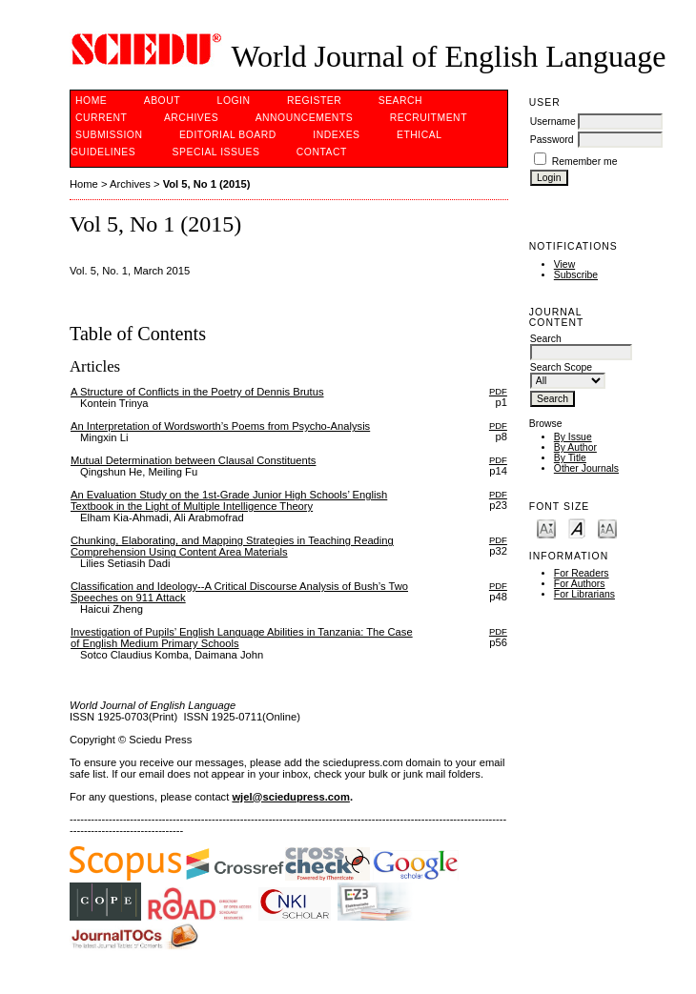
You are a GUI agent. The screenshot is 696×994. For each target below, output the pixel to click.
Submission (108, 135)
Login (234, 100)
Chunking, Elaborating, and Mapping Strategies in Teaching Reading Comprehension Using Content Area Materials (232, 546)
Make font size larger (607, 527)
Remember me (585, 161)
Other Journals (586, 468)
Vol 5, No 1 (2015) (207, 184)
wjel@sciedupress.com (290, 796)
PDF (498, 391)
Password (552, 139)
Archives (191, 117)
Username (553, 121)
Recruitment (428, 117)
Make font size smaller (546, 527)
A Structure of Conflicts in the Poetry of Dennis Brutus (197, 391)
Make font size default (576, 527)
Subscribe (576, 275)
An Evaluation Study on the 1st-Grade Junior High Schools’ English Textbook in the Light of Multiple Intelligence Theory (229, 500)
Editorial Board (227, 135)
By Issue (573, 437)
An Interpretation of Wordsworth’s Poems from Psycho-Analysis (220, 426)
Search (400, 100)
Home (91, 100)
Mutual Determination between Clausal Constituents (193, 460)
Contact (322, 152)
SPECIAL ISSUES (216, 152)
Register (314, 100)
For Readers (581, 573)
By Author (575, 447)
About (162, 100)
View (564, 264)
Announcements (305, 117)
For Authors (579, 583)
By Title (570, 458)
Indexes (336, 135)
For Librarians (584, 594)
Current (101, 117)
